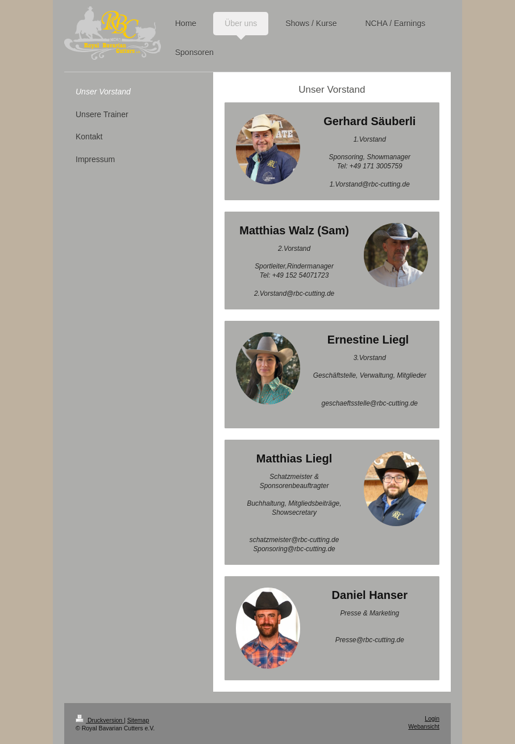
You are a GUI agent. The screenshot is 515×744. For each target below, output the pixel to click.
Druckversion (100, 720)
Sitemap (138, 720)
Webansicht (423, 726)
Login (432, 718)
